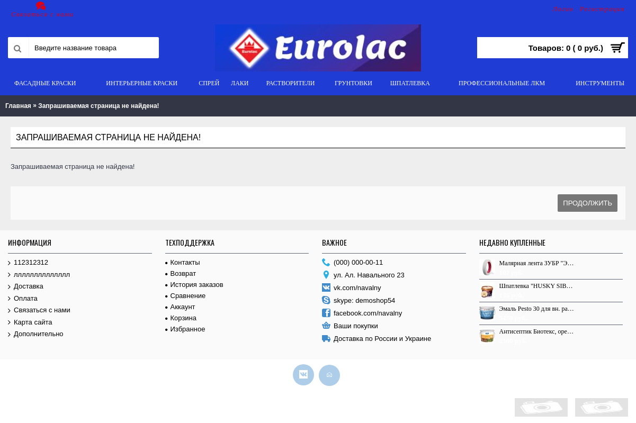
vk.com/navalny (351, 288)
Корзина (181, 318)
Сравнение (185, 296)
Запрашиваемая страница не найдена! (98, 106)
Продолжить (587, 203)
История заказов (194, 285)
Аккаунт (180, 307)
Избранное (185, 329)
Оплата (23, 298)
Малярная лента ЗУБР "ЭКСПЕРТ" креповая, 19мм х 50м (537, 263)
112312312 (28, 262)
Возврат (180, 273)
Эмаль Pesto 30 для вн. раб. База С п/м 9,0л (537, 308)
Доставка (25, 286)
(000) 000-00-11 (352, 262)
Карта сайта (30, 322)
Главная (18, 106)
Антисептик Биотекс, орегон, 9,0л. (537, 331)
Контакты (182, 262)
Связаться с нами (39, 310)
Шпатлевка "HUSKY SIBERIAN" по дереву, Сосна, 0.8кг (537, 286)
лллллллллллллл (39, 275)
